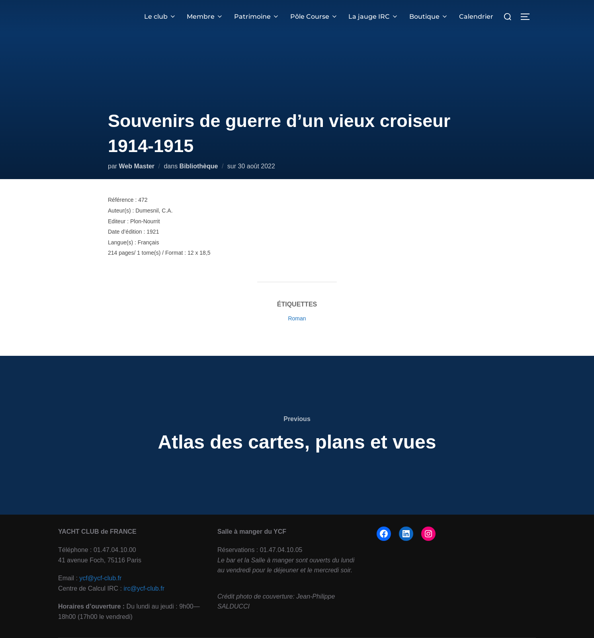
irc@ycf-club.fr (144, 588)
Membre (206, 16)
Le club (161, 16)
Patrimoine (257, 16)
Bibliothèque (199, 166)
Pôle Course (314, 16)
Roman (297, 318)
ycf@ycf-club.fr (100, 578)
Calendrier (476, 16)
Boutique (428, 16)
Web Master (137, 166)
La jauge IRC (374, 16)
